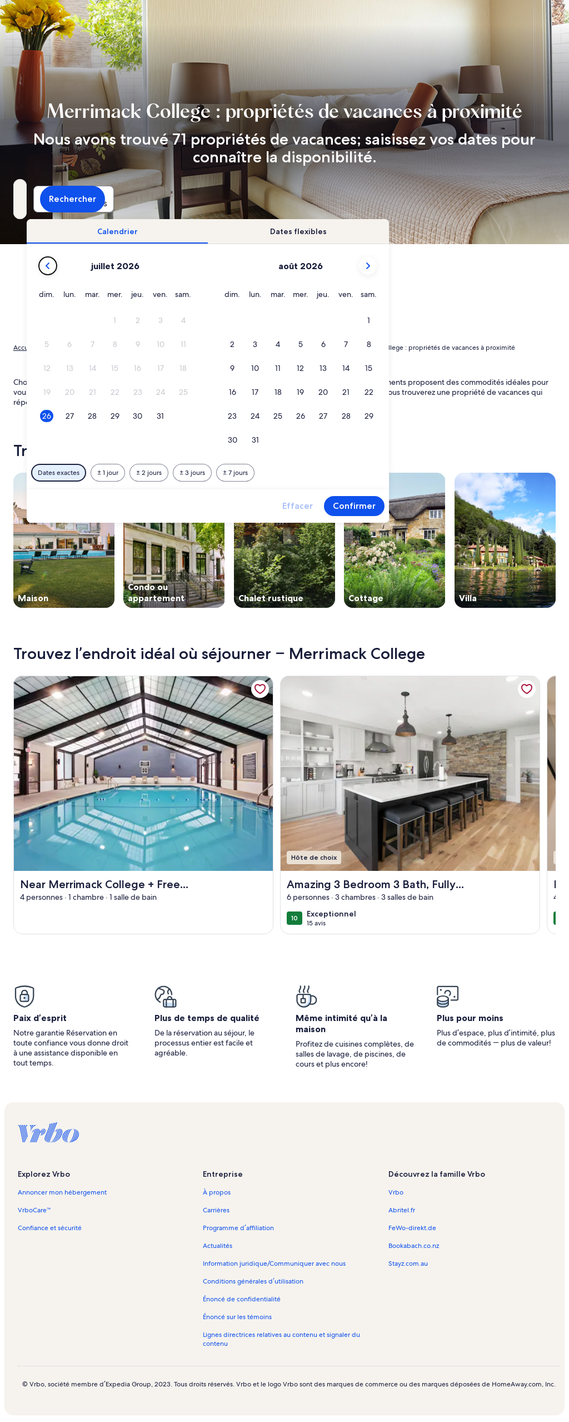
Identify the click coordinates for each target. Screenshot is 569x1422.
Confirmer (502, 506)
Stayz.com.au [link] (408, 1263)
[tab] (265, 231)
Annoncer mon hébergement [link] (62, 1192)
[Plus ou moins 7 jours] (383, 473)
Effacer (445, 506)
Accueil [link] (24, 347)
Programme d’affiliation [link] (238, 1227)
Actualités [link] (217, 1245)
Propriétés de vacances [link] (81, 347)
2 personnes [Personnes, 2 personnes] (378, 203)
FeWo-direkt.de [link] (412, 1227)
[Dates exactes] (206, 473)
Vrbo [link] (395, 1192)
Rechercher (516, 199)
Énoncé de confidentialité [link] (242, 1299)
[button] (263, 320)
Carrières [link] (216, 1210)
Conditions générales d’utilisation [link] (253, 1281)
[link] (260, 689)
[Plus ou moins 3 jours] (340, 473)
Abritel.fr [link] (401, 1210)
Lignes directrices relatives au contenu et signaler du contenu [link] (281, 1339)
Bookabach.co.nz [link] (413, 1245)
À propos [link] (217, 1192)
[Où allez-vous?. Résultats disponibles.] (94, 199)
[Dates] (248, 199)
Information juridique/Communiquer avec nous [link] (274, 1263)
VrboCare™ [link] (34, 1210)
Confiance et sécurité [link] (50, 1227)
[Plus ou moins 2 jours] (296, 473)
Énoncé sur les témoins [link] (237, 1316)
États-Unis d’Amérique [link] (159, 347)
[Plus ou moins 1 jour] (255, 473)
